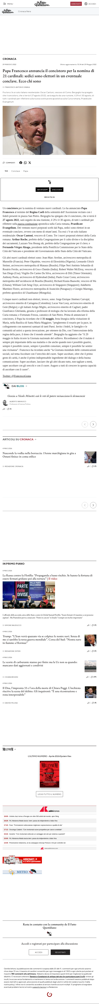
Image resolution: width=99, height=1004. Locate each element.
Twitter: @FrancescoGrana (17, 376)
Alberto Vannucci (18, 401)
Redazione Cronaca (13, 466)
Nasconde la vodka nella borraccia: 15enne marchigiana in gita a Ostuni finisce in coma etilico (39, 454)
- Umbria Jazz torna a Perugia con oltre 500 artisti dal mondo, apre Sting (31, 816)
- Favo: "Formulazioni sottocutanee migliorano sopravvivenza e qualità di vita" (33, 825)
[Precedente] (85, 424)
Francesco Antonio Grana (16, 87)
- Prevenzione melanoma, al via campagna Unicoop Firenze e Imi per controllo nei (34, 843)
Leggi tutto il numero (49, 794)
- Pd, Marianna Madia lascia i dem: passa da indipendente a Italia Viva (30, 821)
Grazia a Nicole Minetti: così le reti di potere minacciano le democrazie (46, 396)
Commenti (9, 163)
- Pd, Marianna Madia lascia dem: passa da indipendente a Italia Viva (30, 838)
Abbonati (76, 4)
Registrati (60, 952)
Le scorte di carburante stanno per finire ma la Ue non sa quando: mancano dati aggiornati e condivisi (40, 663)
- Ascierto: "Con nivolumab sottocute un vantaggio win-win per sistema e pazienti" (34, 834)
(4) (94, 703)
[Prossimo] (93, 424)
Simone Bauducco (12, 625)
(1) (9, 409)
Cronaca (9, 58)
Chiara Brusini (10, 677)
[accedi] (90, 3)
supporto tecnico (39, 987)
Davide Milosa (10, 703)
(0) (94, 466)
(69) (93, 677)
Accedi (38, 952)
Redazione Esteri (12, 651)
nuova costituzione (27, 223)
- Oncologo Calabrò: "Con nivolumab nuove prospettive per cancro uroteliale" (33, 830)
